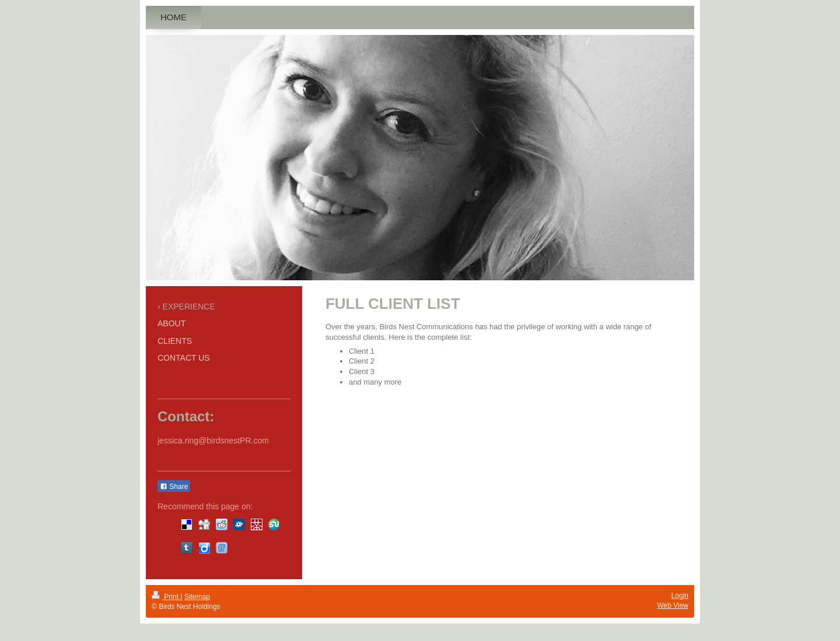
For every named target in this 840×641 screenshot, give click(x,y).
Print (166, 597)
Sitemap (197, 597)
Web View (672, 605)
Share (174, 486)
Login (679, 595)
